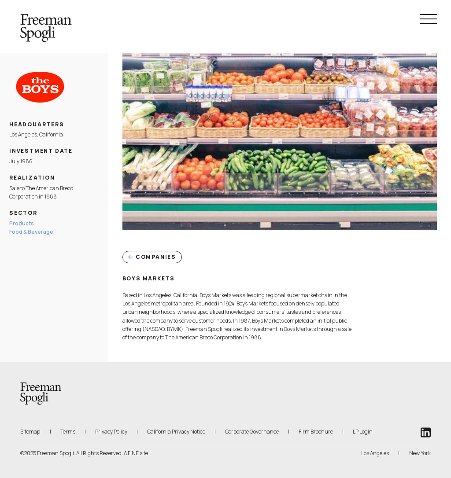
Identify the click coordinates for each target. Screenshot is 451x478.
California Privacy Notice (176, 431)
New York (420, 453)
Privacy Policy (111, 431)
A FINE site (136, 453)
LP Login (363, 431)
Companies (152, 257)
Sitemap (30, 431)
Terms (67, 431)
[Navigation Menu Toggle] (428, 19)
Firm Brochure (316, 431)
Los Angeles (375, 453)
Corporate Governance (252, 431)
